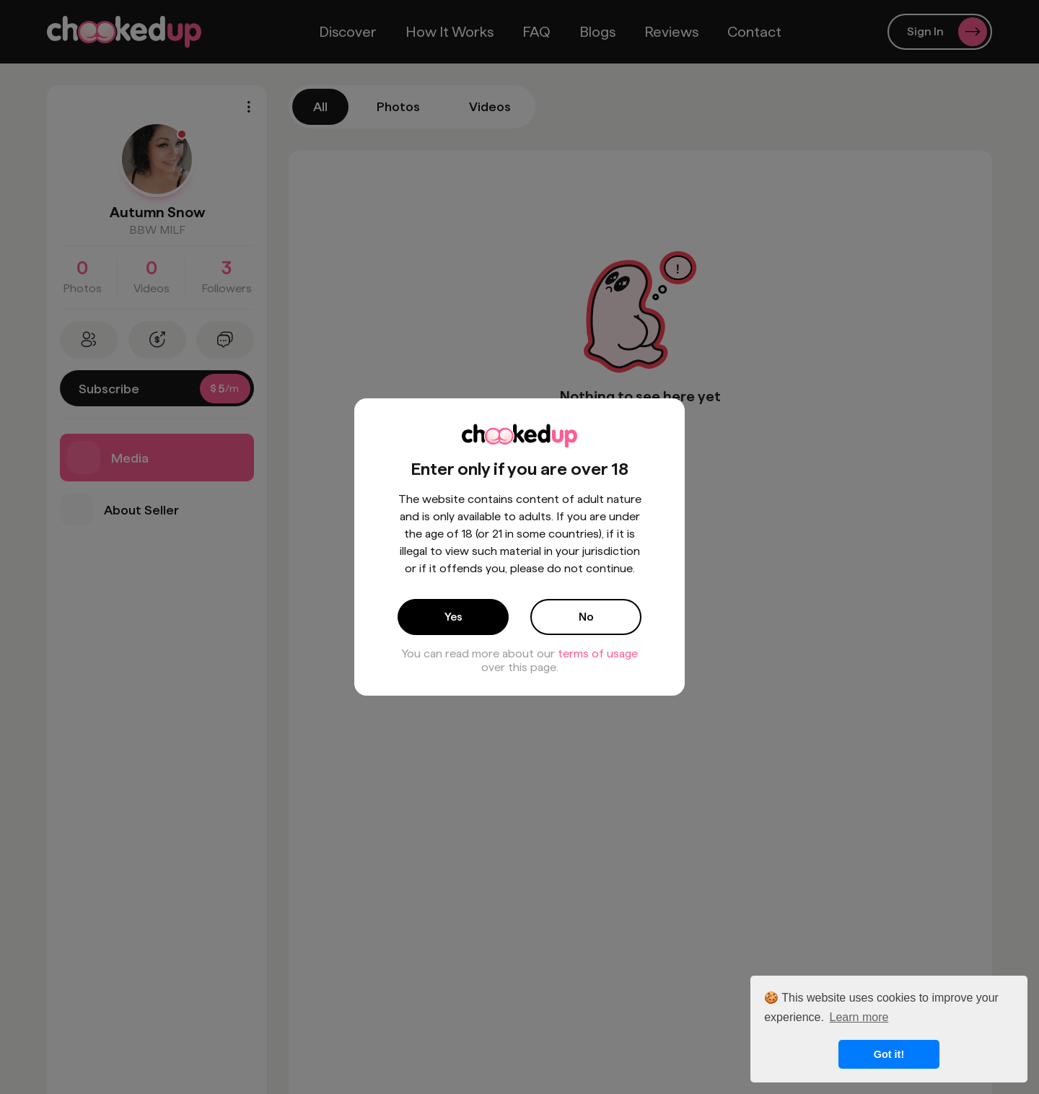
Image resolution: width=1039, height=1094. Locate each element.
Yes (453, 617)
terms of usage (598, 653)
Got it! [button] (889, 1054)
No (586, 617)
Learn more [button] (859, 1017)
